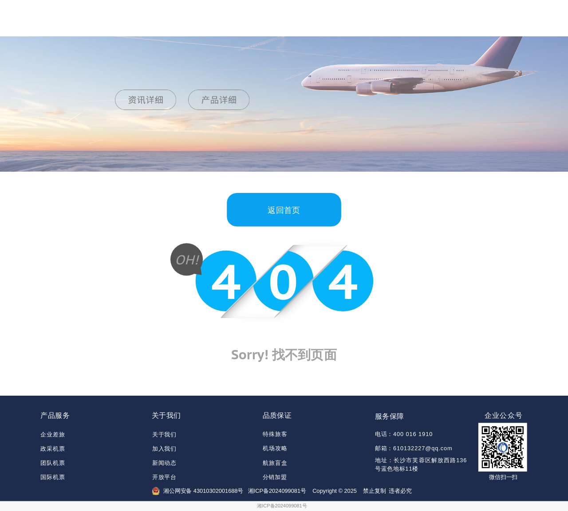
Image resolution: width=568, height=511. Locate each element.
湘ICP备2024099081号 (282, 506)
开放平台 (164, 477)
